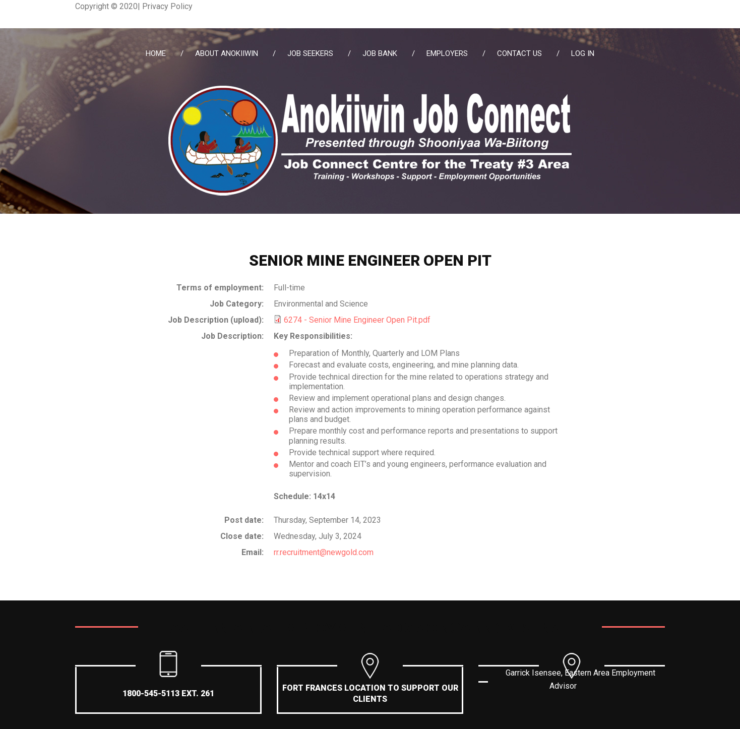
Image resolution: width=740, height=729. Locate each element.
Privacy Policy (167, 6)
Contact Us (519, 53)
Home (156, 53)
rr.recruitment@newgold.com (324, 552)
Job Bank (379, 53)
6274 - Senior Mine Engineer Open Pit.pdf (357, 320)
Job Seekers (310, 53)
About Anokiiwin (226, 53)
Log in (582, 53)
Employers (447, 53)
